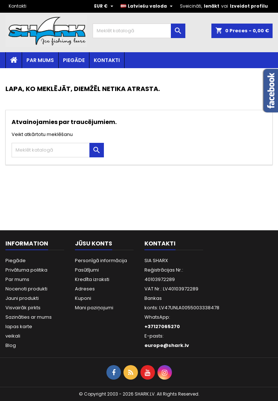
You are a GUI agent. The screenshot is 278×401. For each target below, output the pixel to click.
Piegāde (74, 60)
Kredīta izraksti (92, 279)
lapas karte (18, 326)
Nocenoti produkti (26, 288)
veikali (12, 335)
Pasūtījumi (87, 269)
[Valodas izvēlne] (147, 6)
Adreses (85, 288)
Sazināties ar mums (28, 317)
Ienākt (211, 6)
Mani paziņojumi (94, 307)
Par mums (40, 60)
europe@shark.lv (166, 345)
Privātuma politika (26, 269)
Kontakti (17, 6)
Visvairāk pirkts (23, 307)
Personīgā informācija (101, 260)
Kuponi (83, 298)
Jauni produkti (22, 298)
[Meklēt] (139, 31)
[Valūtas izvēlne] (104, 6)
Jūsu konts (93, 243)
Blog (10, 345)
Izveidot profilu (249, 6)
